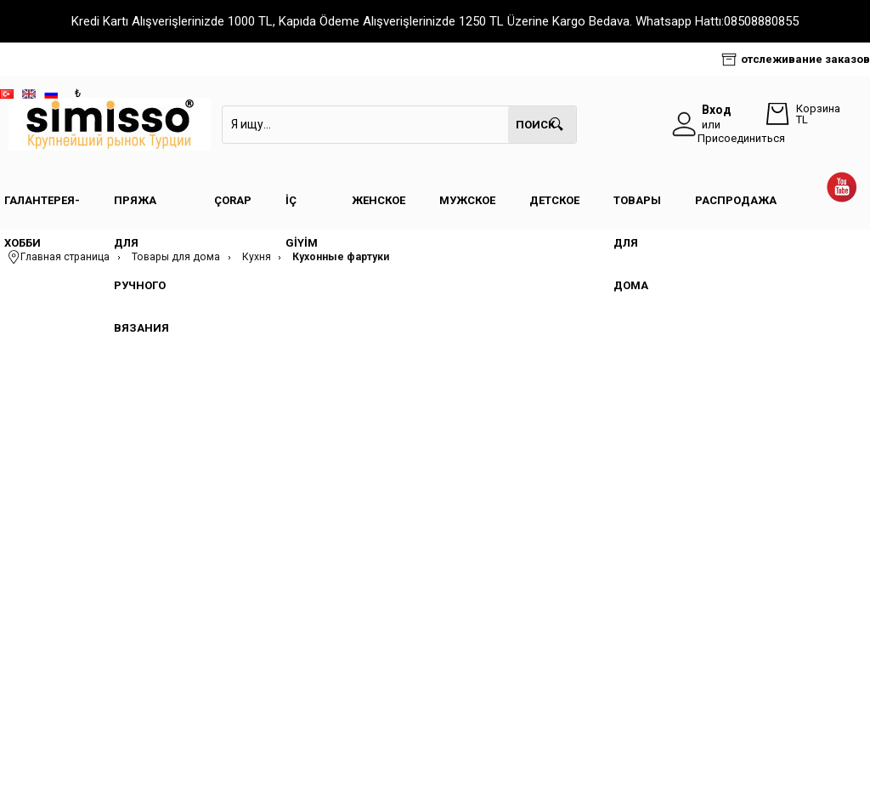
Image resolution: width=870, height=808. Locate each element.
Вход (717, 110)
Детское (554, 200)
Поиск (535, 124)
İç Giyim (301, 208)
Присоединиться (741, 138)
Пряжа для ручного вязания (141, 208)
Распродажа (736, 200)
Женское (378, 200)
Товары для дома (637, 208)
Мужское (467, 200)
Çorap (232, 200)
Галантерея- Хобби (42, 208)
